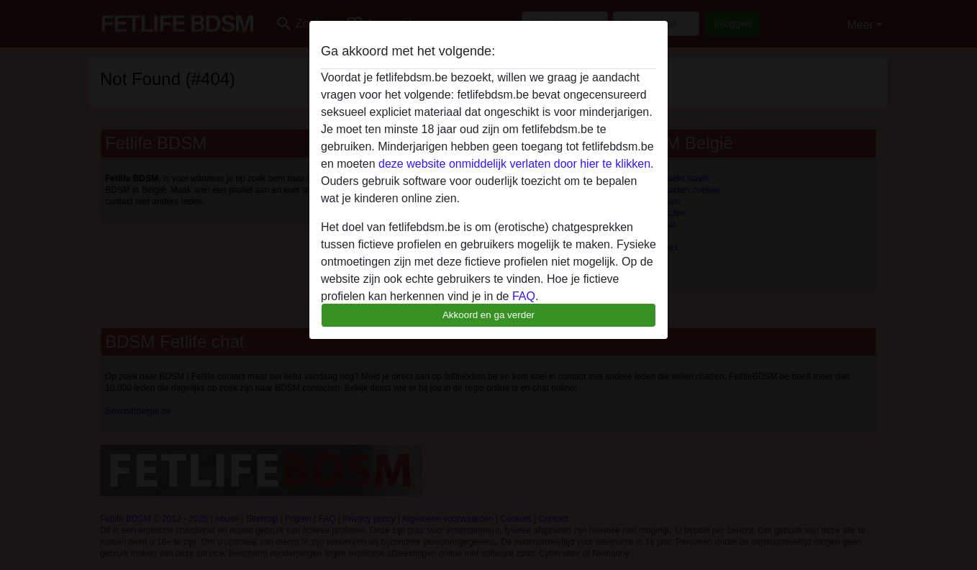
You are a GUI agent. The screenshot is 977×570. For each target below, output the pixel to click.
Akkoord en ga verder (488, 314)
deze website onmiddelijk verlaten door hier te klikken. (515, 164)
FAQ (523, 296)
